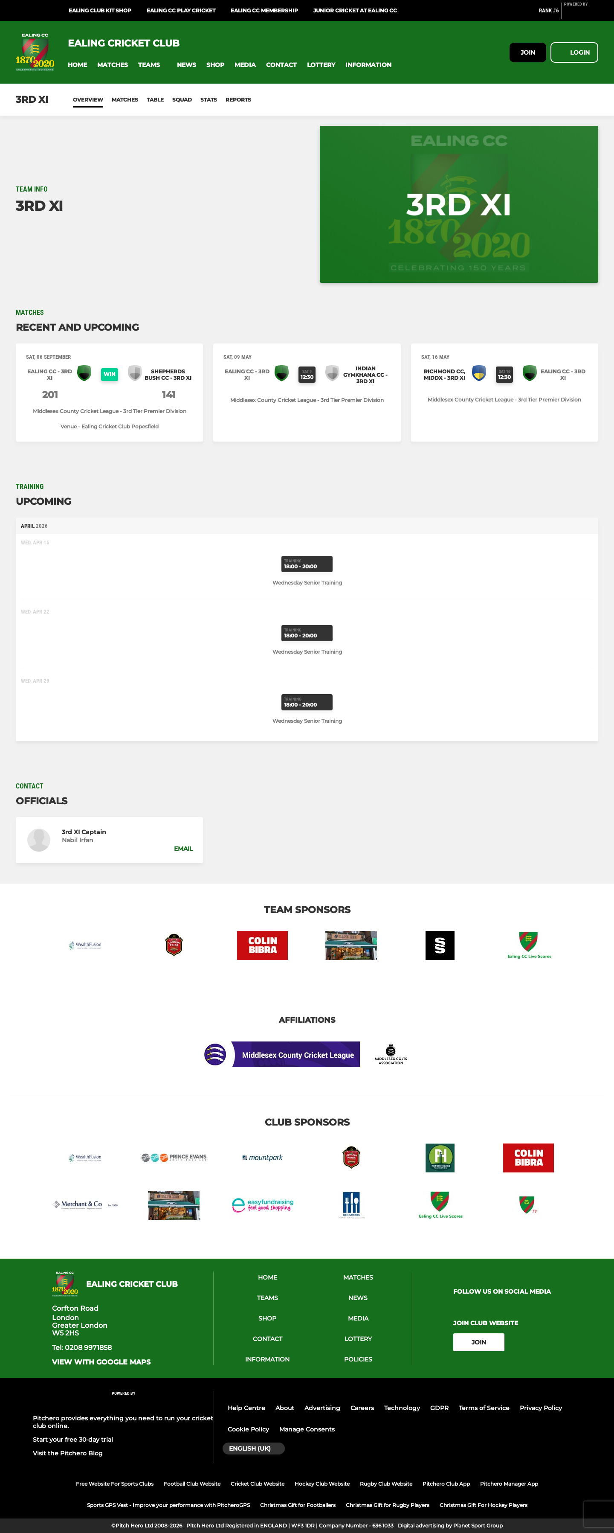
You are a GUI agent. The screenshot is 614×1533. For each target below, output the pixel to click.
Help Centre (246, 1408)
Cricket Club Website (257, 1484)
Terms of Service (484, 1408)
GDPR (439, 1408)
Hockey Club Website (322, 1484)
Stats (208, 99)
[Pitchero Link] (581, 14)
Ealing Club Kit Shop (100, 10)
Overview (88, 99)
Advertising (322, 1408)
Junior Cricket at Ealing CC (355, 10)
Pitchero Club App (446, 1484)
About (284, 1408)
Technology (402, 1408)
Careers (362, 1408)
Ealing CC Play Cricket (181, 10)
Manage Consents (307, 1429)
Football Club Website (192, 1484)
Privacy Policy (541, 1408)
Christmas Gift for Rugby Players (387, 1505)
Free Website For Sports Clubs (115, 1484)
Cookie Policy (248, 1429)
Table (155, 99)
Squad (182, 99)
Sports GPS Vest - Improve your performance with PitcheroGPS (168, 1505)
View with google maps (101, 1362)
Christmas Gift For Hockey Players (483, 1505)
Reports (238, 99)
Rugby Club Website (386, 1484)
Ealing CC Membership (264, 10)
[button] (77, 65)
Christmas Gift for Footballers (298, 1505)
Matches (125, 99)
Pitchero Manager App (509, 1484)
